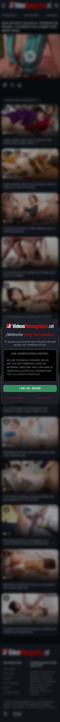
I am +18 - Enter (30, 388)
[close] (55, 322)
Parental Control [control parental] (44, 397)
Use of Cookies (15, 397)
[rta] (29, 399)
